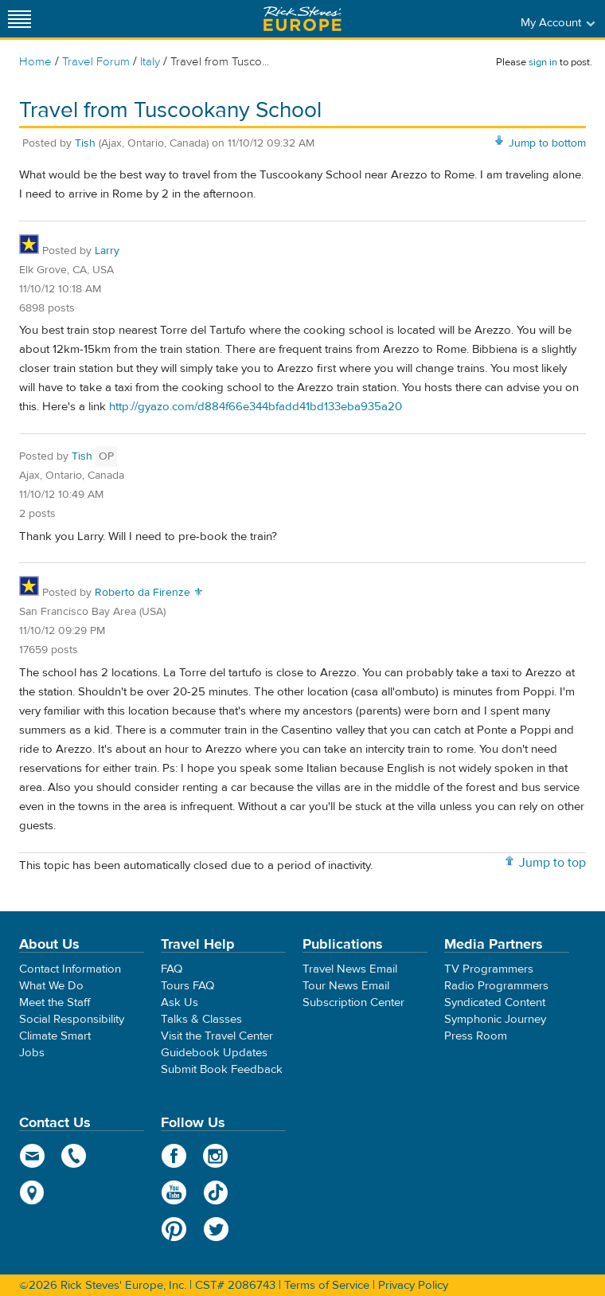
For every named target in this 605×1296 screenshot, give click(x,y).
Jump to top (552, 863)
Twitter (216, 1229)
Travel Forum (96, 61)
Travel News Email (349, 969)
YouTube (174, 1192)
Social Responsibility (71, 1019)
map (32, 1192)
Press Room (475, 1035)
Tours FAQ (187, 985)
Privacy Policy (413, 1285)
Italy (150, 61)
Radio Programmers (496, 985)
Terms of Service (326, 1285)
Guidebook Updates (214, 1052)
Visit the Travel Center (217, 1035)
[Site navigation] (20, 18)
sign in (543, 62)
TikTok (216, 1192)
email (32, 1156)
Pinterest (174, 1229)
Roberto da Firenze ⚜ (149, 592)
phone (74, 1156)
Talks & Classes (201, 1019)
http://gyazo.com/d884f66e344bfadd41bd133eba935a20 (255, 406)
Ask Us (179, 1002)
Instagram (216, 1156)
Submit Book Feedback (222, 1069)
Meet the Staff (55, 1002)
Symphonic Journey (495, 1019)
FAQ (171, 969)
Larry (107, 251)
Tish (85, 143)
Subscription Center (353, 1002)
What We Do (51, 985)
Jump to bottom (547, 143)
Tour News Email (345, 985)
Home (35, 61)
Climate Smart (55, 1035)
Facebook (174, 1156)
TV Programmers (488, 969)
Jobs (32, 1052)
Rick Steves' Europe (302, 18)
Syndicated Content (494, 1002)
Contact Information (70, 969)
